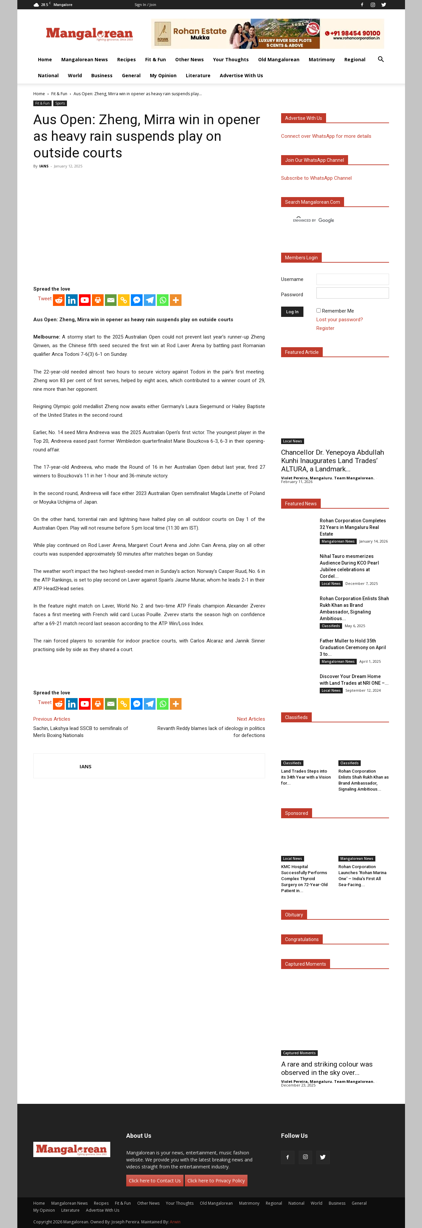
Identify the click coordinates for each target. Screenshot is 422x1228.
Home (45, 59)
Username (292, 279)
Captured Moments (305, 964)
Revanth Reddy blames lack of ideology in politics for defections (211, 731)
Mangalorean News (84, 59)
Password (292, 295)
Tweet (45, 299)
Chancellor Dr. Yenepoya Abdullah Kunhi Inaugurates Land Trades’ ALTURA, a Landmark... (332, 460)
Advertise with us (303, 118)
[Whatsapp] (163, 300)
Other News (189, 59)
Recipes (126, 59)
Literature (198, 75)
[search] (329, 220)
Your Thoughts (231, 59)
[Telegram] (150, 300)
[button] (381, 60)
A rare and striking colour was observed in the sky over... (327, 1068)
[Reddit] (59, 300)
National (48, 75)
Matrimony (322, 59)
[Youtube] (85, 300)
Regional (354, 59)
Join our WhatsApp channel (314, 160)
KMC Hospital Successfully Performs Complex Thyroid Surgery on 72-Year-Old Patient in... (304, 878)
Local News (292, 441)
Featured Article (302, 352)
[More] (176, 300)
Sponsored (296, 813)
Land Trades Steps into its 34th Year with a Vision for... (306, 777)
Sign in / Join (145, 4)
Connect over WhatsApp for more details (326, 136)
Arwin (175, 1222)
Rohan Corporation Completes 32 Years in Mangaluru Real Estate (353, 527)
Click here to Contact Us (155, 1180)
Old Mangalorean (278, 59)
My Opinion (163, 75)
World (75, 75)
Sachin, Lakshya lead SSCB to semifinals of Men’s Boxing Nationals (80, 731)
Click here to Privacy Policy (216, 1180)
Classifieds (331, 625)
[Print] (98, 300)
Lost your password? (339, 320)
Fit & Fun (155, 59)
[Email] (111, 300)
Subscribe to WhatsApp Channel (316, 178)
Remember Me (338, 311)
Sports (60, 103)
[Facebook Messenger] (137, 300)
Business (102, 75)
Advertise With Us (241, 75)
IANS (44, 165)
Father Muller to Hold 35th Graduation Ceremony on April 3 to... (353, 647)
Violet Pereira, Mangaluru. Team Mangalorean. (327, 477)
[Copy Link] (124, 300)
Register (325, 328)
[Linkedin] (72, 300)
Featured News (301, 503)
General (131, 75)
